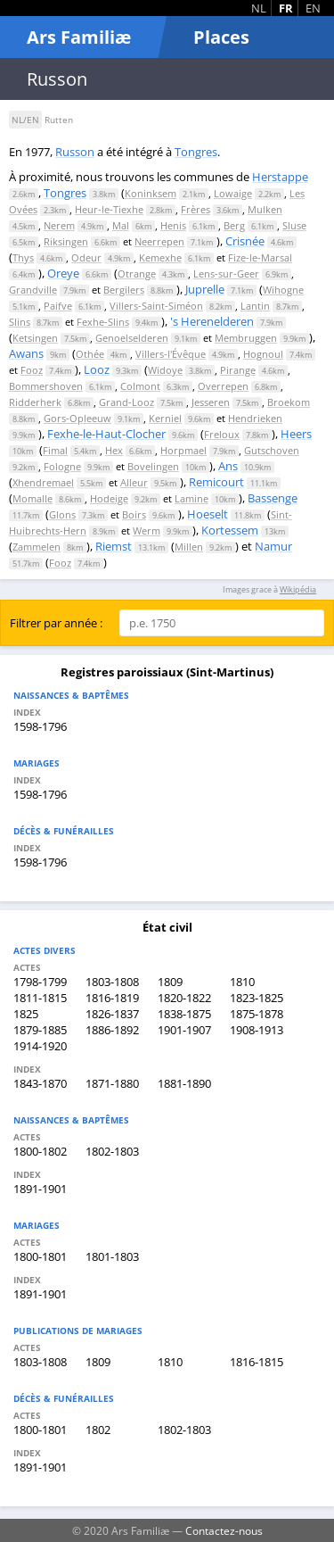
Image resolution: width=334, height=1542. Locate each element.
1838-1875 (184, 1014)
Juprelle (204, 289)
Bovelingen (153, 466)
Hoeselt (207, 514)
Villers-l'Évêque (170, 354)
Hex (114, 450)
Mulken (265, 209)
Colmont (140, 386)
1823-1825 (256, 998)
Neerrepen (159, 241)
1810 (242, 982)
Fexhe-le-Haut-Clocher (106, 434)
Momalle (32, 498)
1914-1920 (40, 1046)
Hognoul (263, 354)
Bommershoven (46, 386)
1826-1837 (112, 1014)
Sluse (294, 225)
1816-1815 (256, 1362)
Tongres (196, 152)
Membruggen (246, 337)
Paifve (58, 305)
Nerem (59, 225)
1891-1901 (40, 1189)
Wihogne (283, 289)
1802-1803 (112, 1151)
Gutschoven (271, 450)
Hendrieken (255, 418)
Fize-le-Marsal (260, 257)
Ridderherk (35, 402)
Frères (195, 209)
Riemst (113, 546)
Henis (173, 225)
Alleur (134, 482)
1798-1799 (40, 982)
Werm (146, 530)
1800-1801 (40, 1256)
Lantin (255, 305)
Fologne (62, 466)
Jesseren (210, 402)
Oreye (63, 273)
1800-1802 (40, 1151)
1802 (98, 1430)
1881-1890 (184, 1083)
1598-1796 (40, 726)
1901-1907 (184, 1030)
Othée (90, 354)
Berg (234, 225)
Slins (19, 321)
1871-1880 (112, 1083)
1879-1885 (40, 1030)
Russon (74, 152)
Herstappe (280, 177)
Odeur (86, 257)
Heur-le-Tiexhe (109, 209)
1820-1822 (184, 998)
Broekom (288, 402)
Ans (228, 466)
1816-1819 (112, 998)
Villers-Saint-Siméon (156, 305)
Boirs (134, 514)
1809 (170, 982)
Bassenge (272, 498)
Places (221, 37)
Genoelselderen (131, 337)
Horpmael (183, 450)
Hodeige (109, 498)
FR (286, 8)
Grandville (33, 289)
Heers (296, 434)
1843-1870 (40, 1083)
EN (313, 8)
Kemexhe (160, 257)
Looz (97, 369)
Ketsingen (35, 337)
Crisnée (245, 241)
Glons (62, 514)
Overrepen (223, 386)
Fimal (55, 450)
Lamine (191, 498)
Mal (120, 225)
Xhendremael (43, 482)
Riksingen (66, 241)
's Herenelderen (212, 321)
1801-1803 (112, 1256)
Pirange (238, 370)
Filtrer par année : (56, 623)
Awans (26, 353)
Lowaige (233, 193)
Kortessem (229, 530)
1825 (25, 1014)
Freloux (222, 434)
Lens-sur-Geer (226, 273)
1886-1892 (112, 1030)
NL (258, 8)
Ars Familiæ (79, 37)
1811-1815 (40, 998)
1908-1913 (256, 1030)
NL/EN (25, 119)
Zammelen (36, 546)
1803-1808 (112, 982)
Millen (189, 546)
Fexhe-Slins (103, 321)
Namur (273, 546)
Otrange (137, 273)
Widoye (165, 370)
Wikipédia (298, 589)
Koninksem (150, 193)
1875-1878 (256, 1014)
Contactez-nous (224, 1530)
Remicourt (216, 482)
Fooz (31, 370)
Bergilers (123, 289)
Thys (23, 257)
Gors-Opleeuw (77, 418)
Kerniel (165, 418)
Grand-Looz (126, 402)
